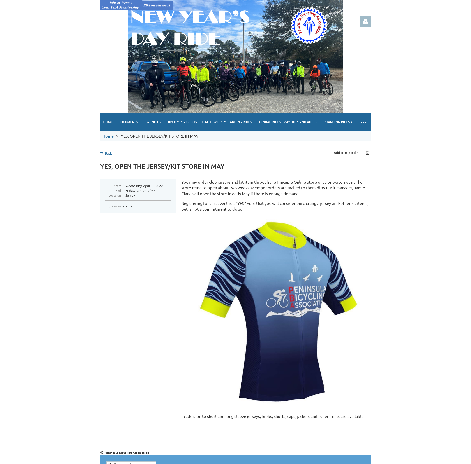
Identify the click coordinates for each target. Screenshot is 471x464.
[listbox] (352, 153)
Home (108, 136)
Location (115, 195)
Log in (365, 21)
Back (108, 153)
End (118, 190)
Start (117, 186)
